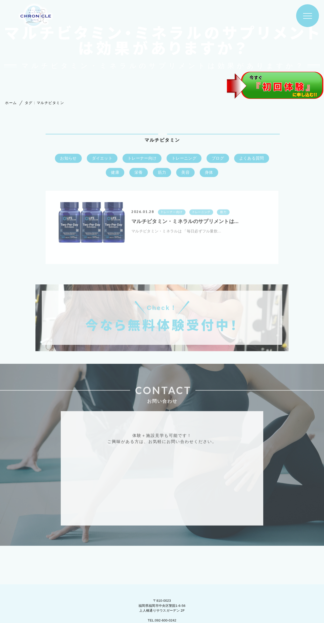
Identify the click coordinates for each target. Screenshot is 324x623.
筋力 (162, 173)
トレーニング (184, 158)
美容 (185, 173)
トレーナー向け (142, 158)
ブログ (218, 158)
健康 (115, 173)
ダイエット (102, 158)
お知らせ (68, 158)
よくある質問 (251, 158)
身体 (209, 173)
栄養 (138, 173)
